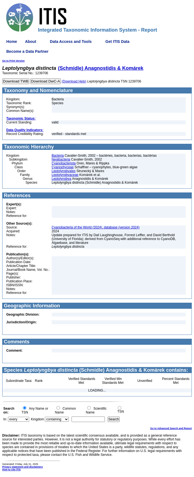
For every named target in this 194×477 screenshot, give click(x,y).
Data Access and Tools (71, 41)
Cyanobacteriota (64, 163)
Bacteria (58, 156)
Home (11, 41)
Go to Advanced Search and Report (171, 428)
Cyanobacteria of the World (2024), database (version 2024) (96, 227)
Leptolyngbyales (64, 171)
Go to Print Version (13, 60)
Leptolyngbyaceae (65, 175)
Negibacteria (61, 159)
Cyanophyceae (63, 167)
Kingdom (37, 419)
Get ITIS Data (117, 41)
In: (5, 419)
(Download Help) (74, 81)
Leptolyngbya (61, 179)
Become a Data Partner (27, 51)
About (30, 41)
